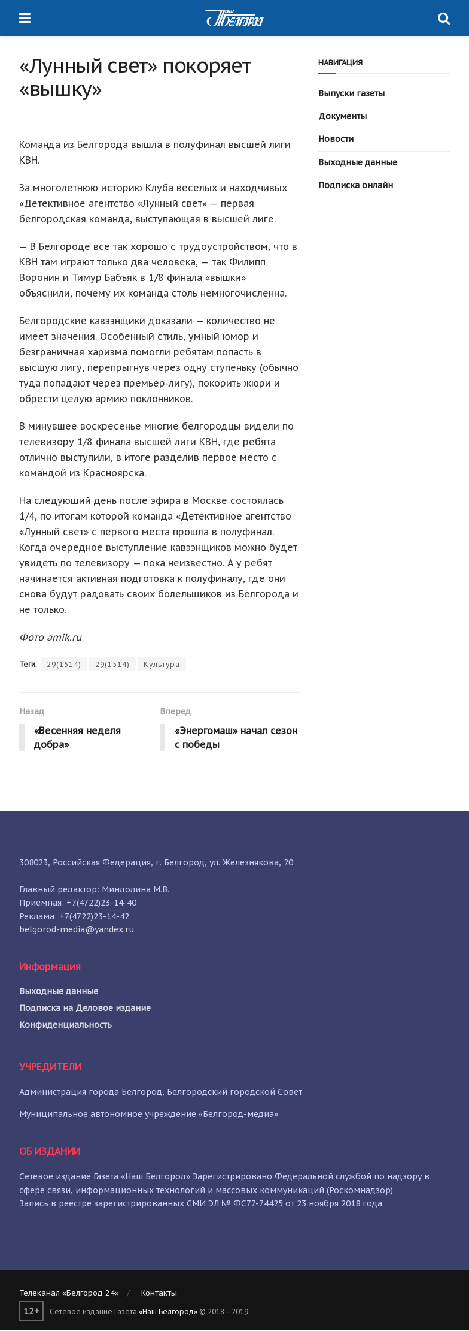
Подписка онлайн (355, 185)
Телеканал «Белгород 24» (69, 1293)
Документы (342, 116)
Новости (336, 139)
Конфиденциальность (65, 1024)
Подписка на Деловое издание (85, 1008)
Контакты (159, 1293)
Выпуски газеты (351, 93)
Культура (162, 664)
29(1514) (64, 664)
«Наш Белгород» (168, 1311)
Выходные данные (357, 162)
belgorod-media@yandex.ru (77, 929)
